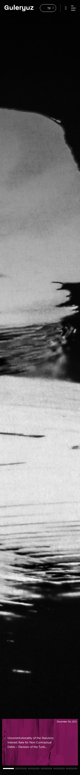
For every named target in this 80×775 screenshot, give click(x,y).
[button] (8, 768)
